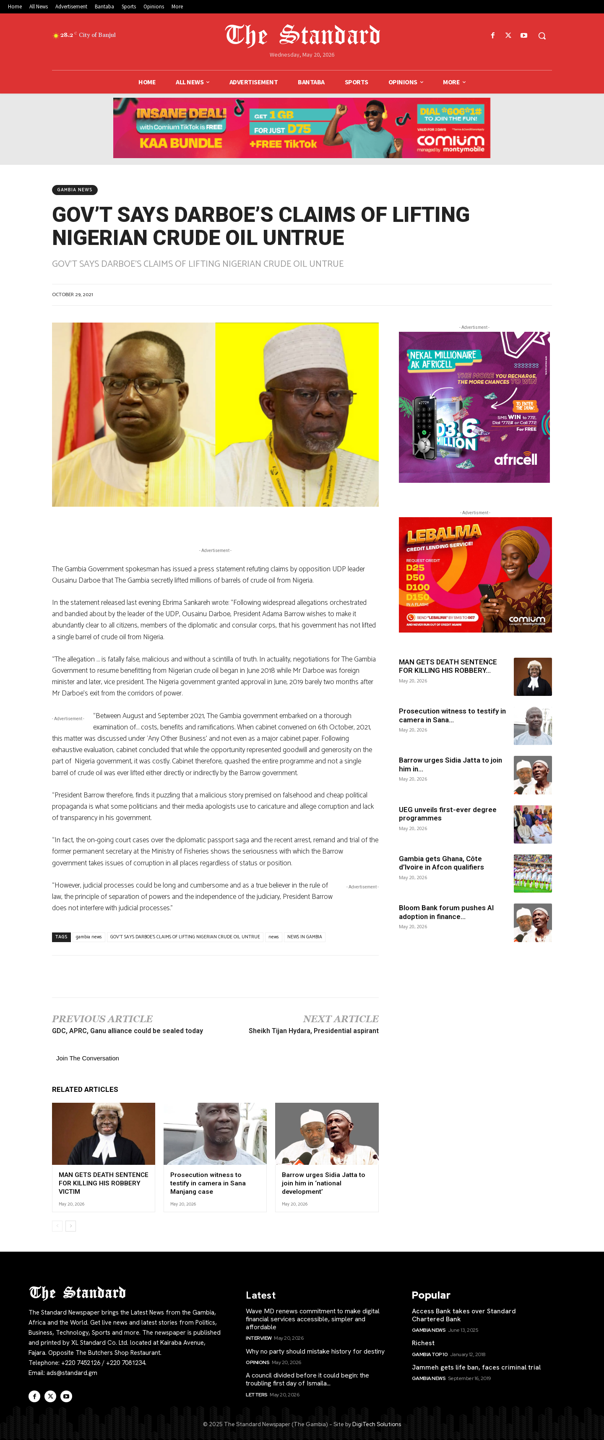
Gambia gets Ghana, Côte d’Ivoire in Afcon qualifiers (441, 862)
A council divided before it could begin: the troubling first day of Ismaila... (307, 1378)
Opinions (257, 1361)
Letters (257, 1394)
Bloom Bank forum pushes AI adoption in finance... (446, 912)
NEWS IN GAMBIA (304, 937)
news (273, 937)
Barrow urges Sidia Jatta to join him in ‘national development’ (322, 1183)
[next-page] (70, 1225)
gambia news (89, 937)
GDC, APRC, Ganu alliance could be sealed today (127, 1031)
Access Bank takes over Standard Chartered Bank (464, 1314)
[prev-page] (57, 1225)
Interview (259, 1337)
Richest (423, 1342)
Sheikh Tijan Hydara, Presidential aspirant (314, 1031)
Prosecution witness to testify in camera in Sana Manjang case (214, 1183)
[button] (542, 36)
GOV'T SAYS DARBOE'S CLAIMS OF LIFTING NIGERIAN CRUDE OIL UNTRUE (185, 937)
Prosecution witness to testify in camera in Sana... (452, 715)
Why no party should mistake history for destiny (315, 1350)
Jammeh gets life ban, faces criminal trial (476, 1366)
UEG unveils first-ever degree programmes (448, 813)
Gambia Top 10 (430, 1353)
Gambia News (75, 190)
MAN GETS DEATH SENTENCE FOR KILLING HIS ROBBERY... (448, 666)
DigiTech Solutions (376, 1423)
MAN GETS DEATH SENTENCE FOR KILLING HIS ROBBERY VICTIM (103, 1183)
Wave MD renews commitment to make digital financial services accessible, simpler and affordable (313, 1318)
